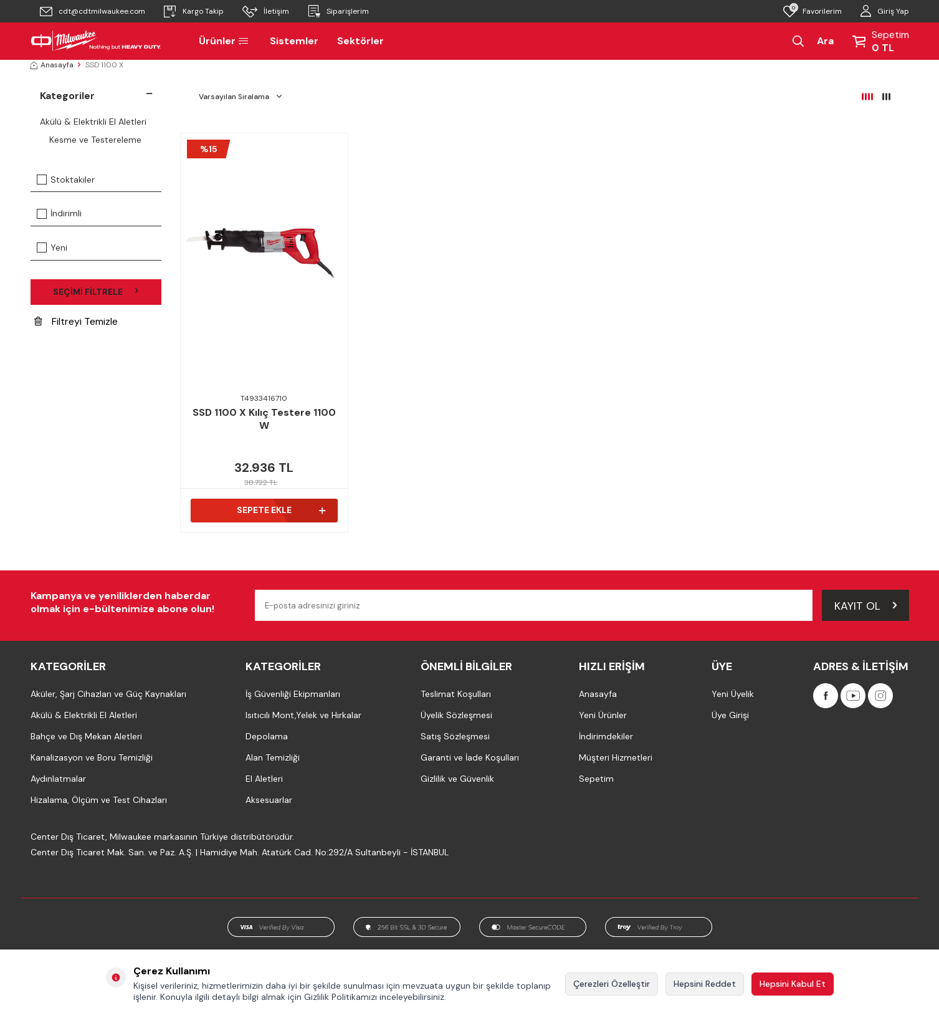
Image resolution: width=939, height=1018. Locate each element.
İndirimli (59, 213)
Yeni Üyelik (733, 693)
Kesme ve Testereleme (95, 139)
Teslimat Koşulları (456, 693)
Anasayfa (52, 65)
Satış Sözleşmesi (455, 736)
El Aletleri (264, 778)
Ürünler (225, 40)
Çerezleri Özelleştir (611, 983)
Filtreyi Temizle (76, 321)
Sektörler (360, 40)
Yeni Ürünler (603, 715)
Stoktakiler (66, 179)
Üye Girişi (730, 715)
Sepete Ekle (281, 510)
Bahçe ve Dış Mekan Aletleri (86, 736)
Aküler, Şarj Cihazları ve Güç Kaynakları (108, 693)
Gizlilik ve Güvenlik (457, 778)
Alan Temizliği (272, 757)
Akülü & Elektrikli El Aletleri (93, 121)
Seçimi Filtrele (96, 291)
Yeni (52, 247)
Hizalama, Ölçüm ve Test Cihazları (99, 799)
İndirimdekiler (606, 736)
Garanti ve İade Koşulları (470, 757)
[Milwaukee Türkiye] (96, 41)
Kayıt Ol (865, 604)
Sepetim (596, 778)
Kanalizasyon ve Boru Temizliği (92, 757)
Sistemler (294, 40)
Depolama (266, 736)
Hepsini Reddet (705, 983)
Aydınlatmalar (58, 778)
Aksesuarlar (268, 799)
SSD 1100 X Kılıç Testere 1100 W (264, 419)
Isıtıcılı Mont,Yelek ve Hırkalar (303, 715)
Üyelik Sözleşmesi (456, 715)
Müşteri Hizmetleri (615, 757)
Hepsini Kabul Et (793, 983)
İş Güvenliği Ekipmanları (292, 693)
